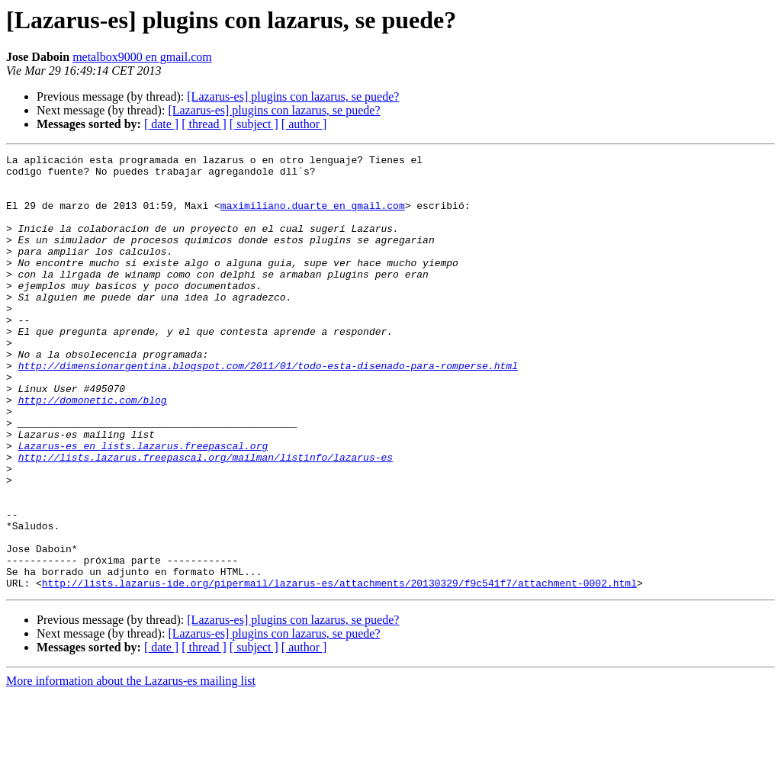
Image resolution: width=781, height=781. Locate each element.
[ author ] (304, 123)
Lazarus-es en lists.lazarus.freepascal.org (143, 505)
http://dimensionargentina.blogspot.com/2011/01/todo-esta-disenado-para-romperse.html (268, 409)
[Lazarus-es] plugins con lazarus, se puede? (293, 96)
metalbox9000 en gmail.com (142, 56)
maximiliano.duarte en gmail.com (312, 216)
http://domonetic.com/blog (92, 450)
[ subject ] (254, 123)
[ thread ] (204, 123)
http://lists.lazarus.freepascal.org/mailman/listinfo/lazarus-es (205, 518)
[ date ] (161, 123)
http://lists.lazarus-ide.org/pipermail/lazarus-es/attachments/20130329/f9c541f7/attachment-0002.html (339, 670)
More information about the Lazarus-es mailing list (131, 767)
